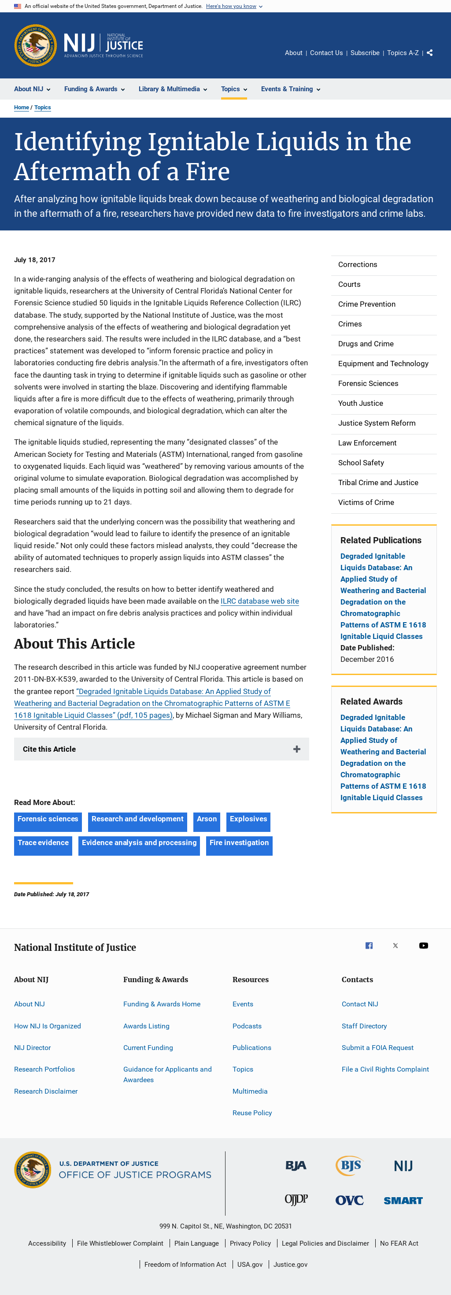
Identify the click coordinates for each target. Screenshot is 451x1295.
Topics (42, 107)
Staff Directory (364, 1026)
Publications (252, 1047)
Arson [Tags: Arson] (207, 818)
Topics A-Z (403, 53)
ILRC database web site (260, 601)
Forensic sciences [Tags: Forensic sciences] (48, 818)
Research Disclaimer (46, 1091)
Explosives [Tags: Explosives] (248, 818)
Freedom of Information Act (185, 1265)
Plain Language (196, 1243)
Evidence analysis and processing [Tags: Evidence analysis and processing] (139, 842)
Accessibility (47, 1243)
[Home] (103, 45)
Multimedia (250, 1091)
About (294, 53)
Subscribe (365, 53)
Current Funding (148, 1047)
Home (21, 107)
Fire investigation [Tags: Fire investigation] (239, 842)
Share (437, 59)
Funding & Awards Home (161, 1004)
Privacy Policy (250, 1243)
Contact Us (326, 53)
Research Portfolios (44, 1069)
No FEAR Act (399, 1243)
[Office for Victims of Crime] (350, 1206)
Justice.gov (290, 1265)
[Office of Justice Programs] (35, 45)
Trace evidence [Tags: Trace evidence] (43, 842)
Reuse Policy (252, 1113)
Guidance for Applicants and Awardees (167, 1074)
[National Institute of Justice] (403, 1173)
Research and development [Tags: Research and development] (138, 818)
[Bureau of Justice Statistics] (350, 1178)
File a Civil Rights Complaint (385, 1069)
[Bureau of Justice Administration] (296, 1172)
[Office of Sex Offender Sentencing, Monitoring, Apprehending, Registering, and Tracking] (403, 1205)
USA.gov (249, 1265)
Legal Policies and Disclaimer (325, 1243)
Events (243, 1004)
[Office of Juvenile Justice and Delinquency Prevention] (296, 1207)
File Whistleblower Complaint (120, 1243)
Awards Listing (146, 1026)
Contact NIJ (360, 1004)
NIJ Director (32, 1047)
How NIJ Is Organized (47, 1026)
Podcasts (247, 1026)
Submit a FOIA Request (378, 1047)
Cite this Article (49, 749)
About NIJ (29, 1004)
